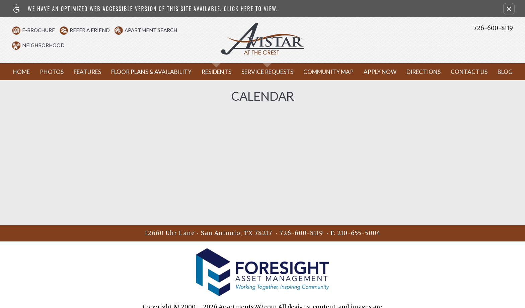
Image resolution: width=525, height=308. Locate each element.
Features (87, 81)
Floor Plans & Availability (151, 81)
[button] (509, 8)
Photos (52, 81)
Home (21, 81)
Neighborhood (48, 45)
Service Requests (267, 81)
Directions (423, 81)
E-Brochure (43, 30)
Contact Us (469, 81)
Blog (505, 81)
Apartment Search (156, 30)
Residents (216, 81)
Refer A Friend (95, 30)
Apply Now (380, 81)
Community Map (328, 81)
